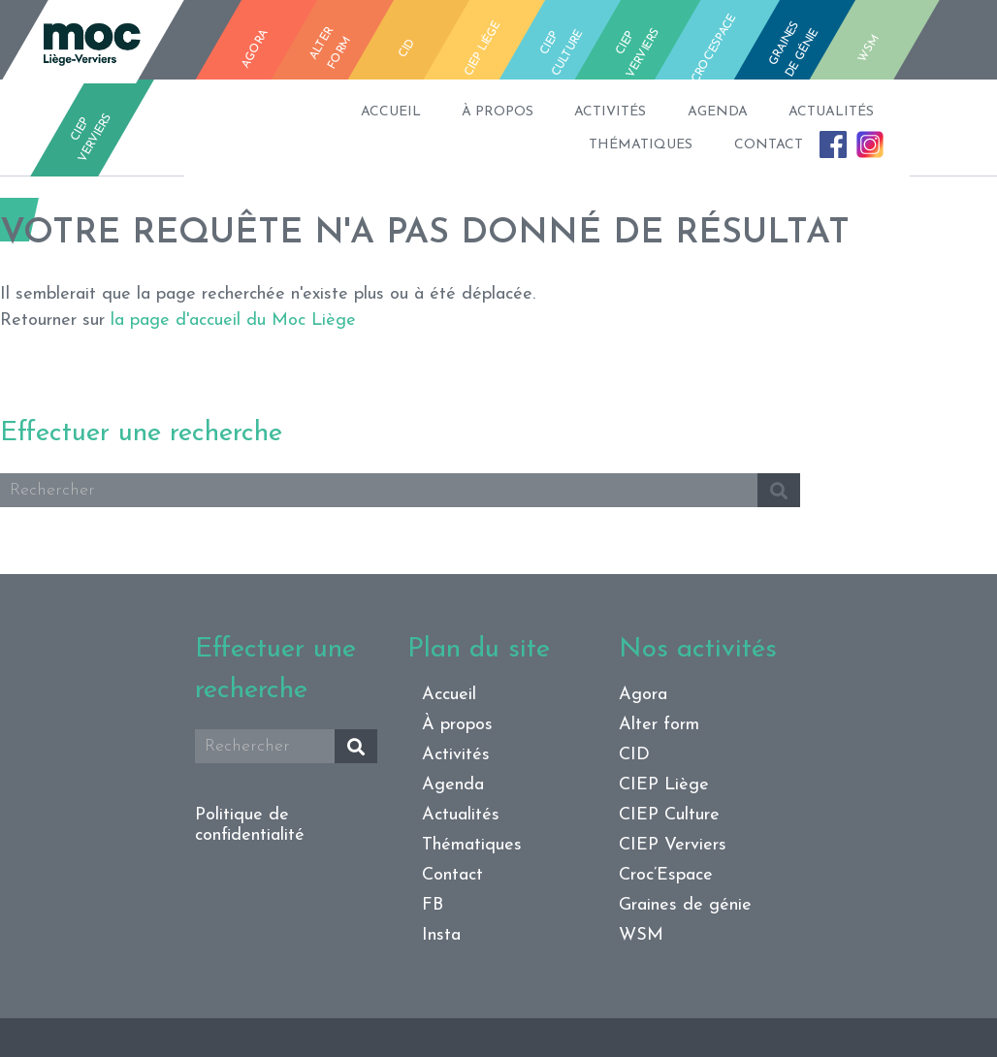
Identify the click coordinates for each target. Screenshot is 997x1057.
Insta (856, 138)
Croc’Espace (666, 875)
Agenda (673, 112)
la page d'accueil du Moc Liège (233, 320)
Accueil (280, 112)
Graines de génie (685, 905)
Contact (710, 145)
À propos (409, 112)
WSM (641, 935)
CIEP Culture (669, 815)
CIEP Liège (664, 785)
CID (634, 755)
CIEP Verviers (672, 845)
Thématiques (561, 145)
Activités (544, 112)
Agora (643, 695)
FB (803, 144)
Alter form (659, 725)
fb (945, 46)
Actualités (809, 112)
